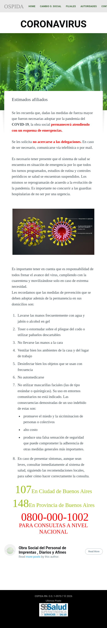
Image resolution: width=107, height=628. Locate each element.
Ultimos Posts (53, 600)
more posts (33, 556)
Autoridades (88, 6)
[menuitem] (32, 6)
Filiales (71, 6)
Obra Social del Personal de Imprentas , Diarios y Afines (42, 550)
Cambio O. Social (50, 6)
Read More (94, 551)
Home (31, 6)
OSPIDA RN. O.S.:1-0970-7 (49, 596)
